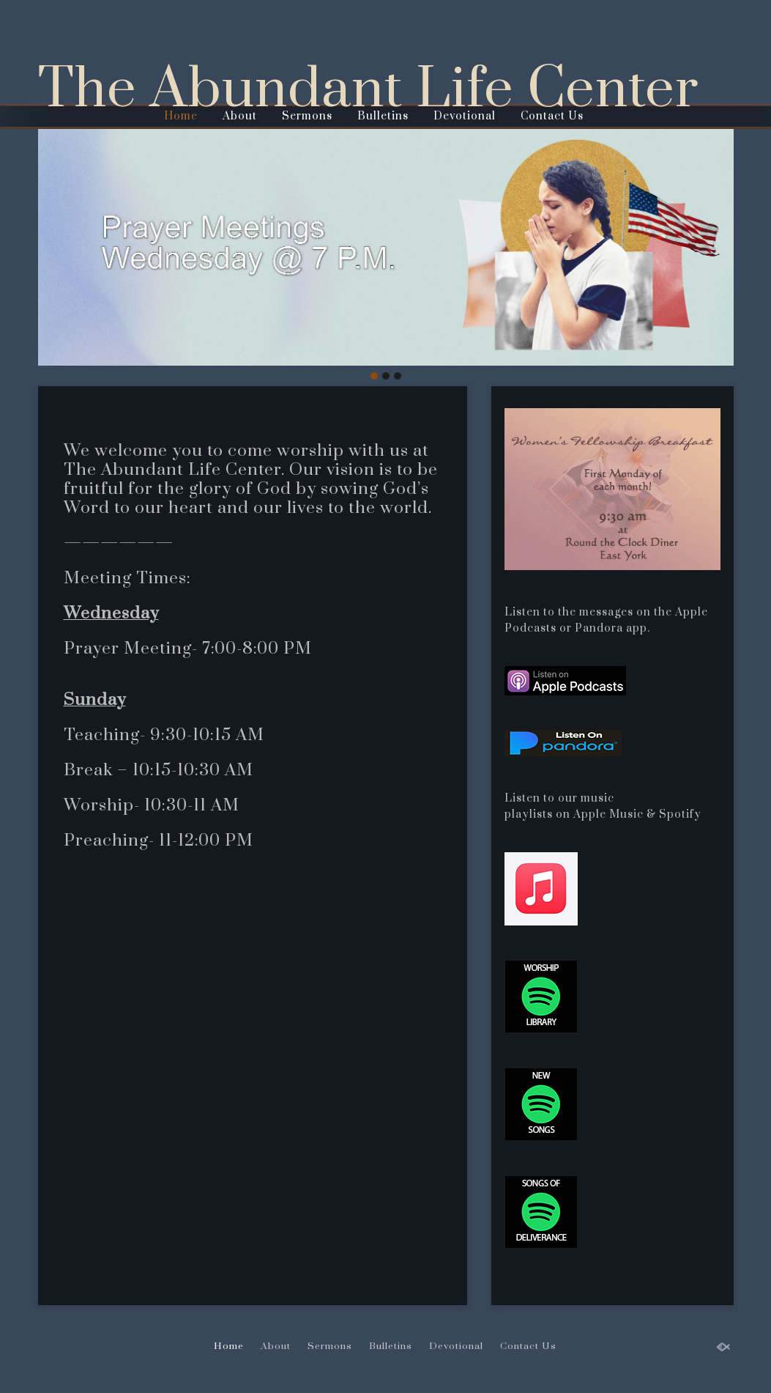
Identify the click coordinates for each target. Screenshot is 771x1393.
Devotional (464, 116)
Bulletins (383, 116)
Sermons (307, 116)
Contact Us (552, 116)
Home (181, 116)
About (240, 116)
